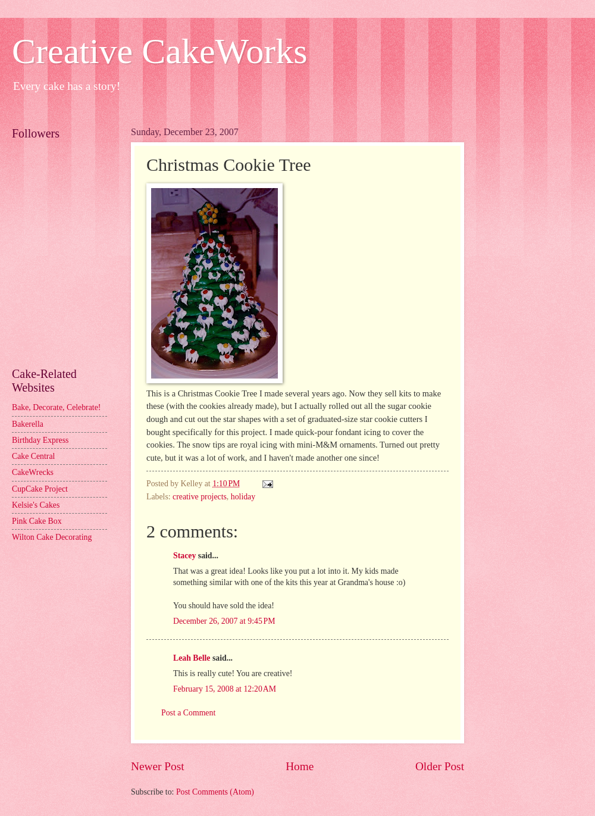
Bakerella (27, 424)
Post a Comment (188, 712)
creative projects (200, 496)
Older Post (439, 766)
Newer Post (157, 766)
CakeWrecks (33, 472)
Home (300, 766)
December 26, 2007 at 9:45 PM (224, 621)
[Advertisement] (65, 301)
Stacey (184, 555)
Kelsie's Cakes (36, 505)
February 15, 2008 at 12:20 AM (224, 688)
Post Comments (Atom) (215, 791)
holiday (243, 496)
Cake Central (33, 456)
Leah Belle (191, 658)
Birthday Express (40, 440)
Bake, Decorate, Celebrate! (56, 407)
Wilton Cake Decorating (52, 537)
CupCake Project (40, 488)
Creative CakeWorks (160, 51)
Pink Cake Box (37, 521)
